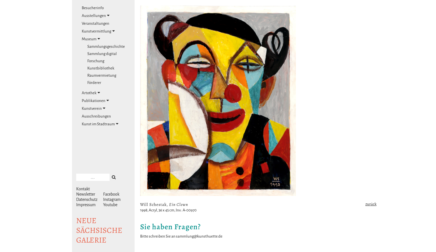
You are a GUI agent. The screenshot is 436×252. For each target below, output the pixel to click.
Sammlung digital (102, 54)
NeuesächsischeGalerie (99, 230)
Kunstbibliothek (100, 68)
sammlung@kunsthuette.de (199, 236)
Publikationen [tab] (95, 100)
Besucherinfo (93, 8)
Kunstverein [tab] (93, 108)
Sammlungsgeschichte (106, 46)
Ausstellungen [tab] (96, 15)
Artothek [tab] (91, 93)
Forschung (95, 61)
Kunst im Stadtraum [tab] (100, 124)
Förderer (94, 83)
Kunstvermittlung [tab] (98, 31)
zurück (370, 204)
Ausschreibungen (96, 116)
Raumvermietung (101, 75)
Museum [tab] (91, 39)
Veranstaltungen (95, 23)
